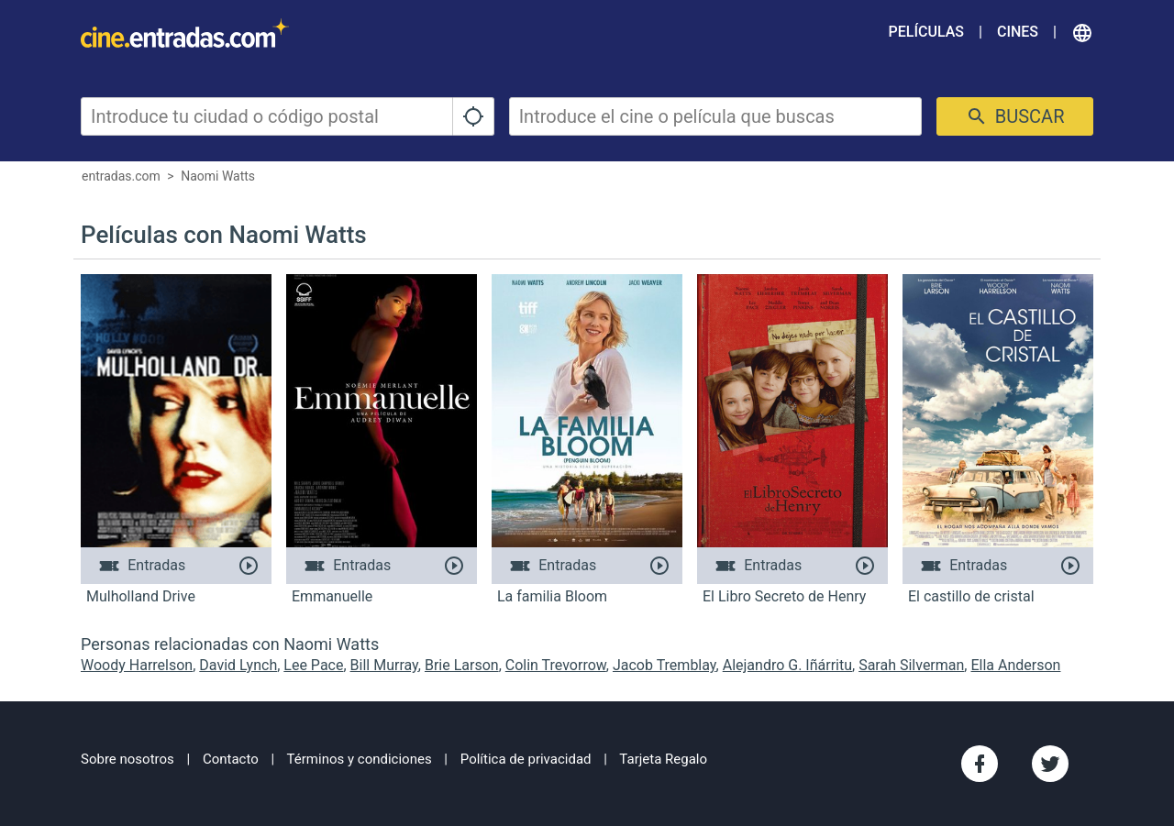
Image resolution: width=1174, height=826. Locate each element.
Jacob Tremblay (664, 665)
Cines (1017, 31)
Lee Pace (313, 665)
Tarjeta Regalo (663, 759)
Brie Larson (462, 665)
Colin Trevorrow (555, 665)
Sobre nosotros (127, 759)
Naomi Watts (218, 176)
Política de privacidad (526, 759)
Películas (926, 31)
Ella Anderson (1015, 665)
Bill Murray (384, 665)
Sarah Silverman (911, 665)
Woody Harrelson (137, 665)
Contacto (231, 759)
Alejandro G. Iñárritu (787, 665)
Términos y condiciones (359, 759)
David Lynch (238, 665)
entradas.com (121, 176)
